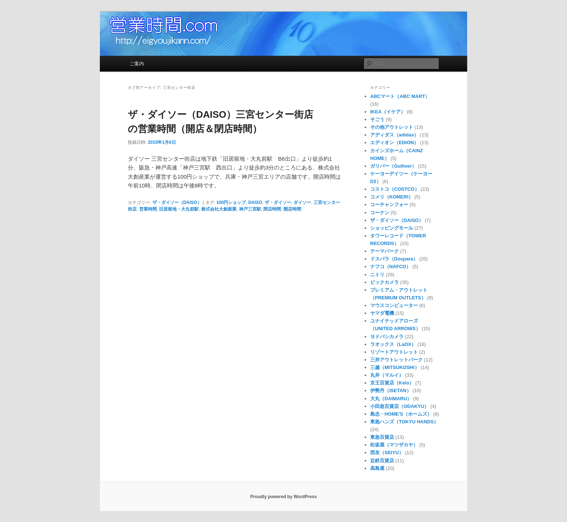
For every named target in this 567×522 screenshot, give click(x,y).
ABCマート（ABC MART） (400, 96)
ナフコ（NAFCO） (390, 266)
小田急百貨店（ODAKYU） (399, 406)
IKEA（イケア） (387, 111)
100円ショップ (231, 202)
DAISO (255, 202)
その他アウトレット (391, 127)
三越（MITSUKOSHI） (394, 367)
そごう (377, 119)
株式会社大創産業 (218, 209)
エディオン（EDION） (394, 142)
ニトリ (377, 274)
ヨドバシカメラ (387, 336)
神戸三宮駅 (250, 209)
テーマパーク (384, 251)
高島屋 (377, 468)
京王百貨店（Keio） (392, 383)
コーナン (379, 212)
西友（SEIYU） (387, 452)
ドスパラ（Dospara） (394, 259)
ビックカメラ (384, 282)
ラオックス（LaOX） (393, 344)
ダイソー (302, 202)
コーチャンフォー (389, 204)
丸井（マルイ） (387, 375)
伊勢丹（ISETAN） (390, 390)
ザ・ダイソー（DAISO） (177, 202)
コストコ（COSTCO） (394, 189)
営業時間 (148, 209)
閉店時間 (272, 209)
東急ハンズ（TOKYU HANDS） (404, 421)
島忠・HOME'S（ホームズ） (401, 414)
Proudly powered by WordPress (283, 496)
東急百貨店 (382, 437)
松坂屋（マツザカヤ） (394, 445)
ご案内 (137, 63)
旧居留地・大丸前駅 (179, 209)
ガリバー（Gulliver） (393, 166)
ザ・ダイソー (278, 202)
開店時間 (292, 209)
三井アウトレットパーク (396, 359)
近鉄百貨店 (382, 460)
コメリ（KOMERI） (391, 197)
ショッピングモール (391, 228)
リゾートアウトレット (394, 352)
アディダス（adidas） (394, 135)
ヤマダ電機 (382, 313)
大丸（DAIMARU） (391, 398)
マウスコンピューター (394, 305)
